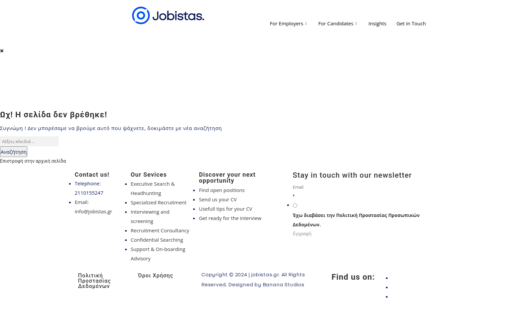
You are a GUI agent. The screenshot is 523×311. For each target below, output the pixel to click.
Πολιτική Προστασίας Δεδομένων (94, 280)
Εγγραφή (302, 233)
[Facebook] (418, 277)
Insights (377, 23)
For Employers (289, 23)
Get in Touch (411, 23)
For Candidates (338, 23)
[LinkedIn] (418, 296)
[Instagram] (418, 287)
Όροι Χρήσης (155, 275)
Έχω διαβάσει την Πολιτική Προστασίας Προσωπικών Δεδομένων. (356, 220)
